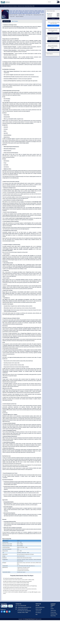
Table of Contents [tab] (15, 21)
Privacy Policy (53, 612)
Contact (52, 608)
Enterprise (50, 16)
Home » (2, 6)
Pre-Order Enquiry (53, 33)
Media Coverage (39, 609)
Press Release (38, 612)
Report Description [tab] (6, 21)
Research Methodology (40, 607)
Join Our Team (38, 610)
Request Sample (54, 25)
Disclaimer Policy (54, 613)
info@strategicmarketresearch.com (24, 607)
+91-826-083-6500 (22, 605)
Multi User (50, 14)
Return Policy (53, 615)
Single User (50, 13)
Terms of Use (53, 610)
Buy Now (53, 18)
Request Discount (54, 41)
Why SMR (37, 605)
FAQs (52, 606)
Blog (36, 614)
